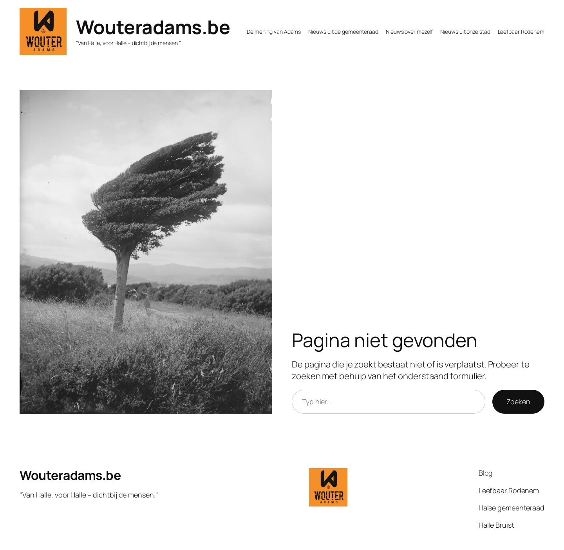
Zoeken (518, 401)
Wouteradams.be (153, 27)
